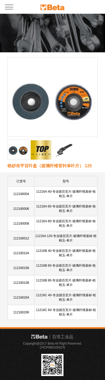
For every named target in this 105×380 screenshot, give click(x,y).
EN (89, 6)
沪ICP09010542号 (52, 347)
